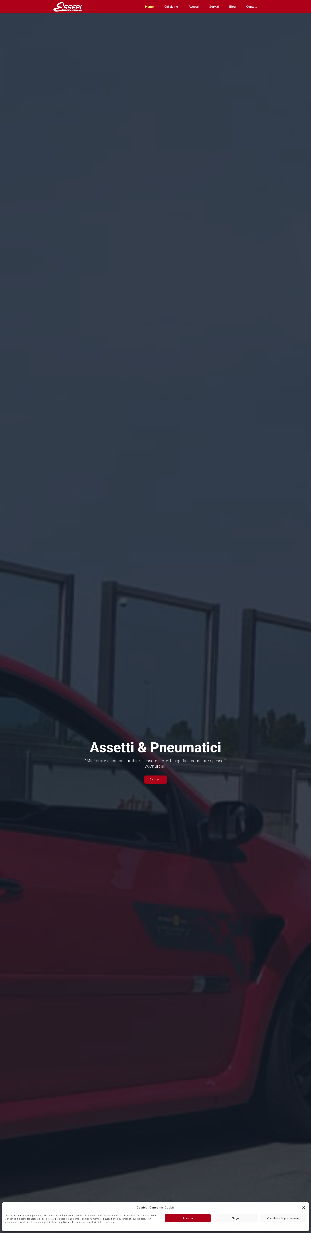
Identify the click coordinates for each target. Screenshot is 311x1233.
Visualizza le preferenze (283, 1218)
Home (149, 6)
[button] (304, 1207)
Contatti (251, 6)
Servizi (214, 6)
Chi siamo (171, 6)
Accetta (188, 1218)
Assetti (194, 6)
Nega (235, 1218)
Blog (232, 6)
